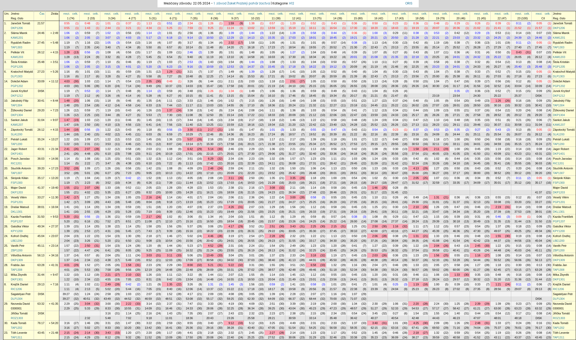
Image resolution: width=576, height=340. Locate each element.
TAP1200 (16, 144)
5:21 (210, 265)
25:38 (456, 76)
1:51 (231, 52)
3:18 (313, 255)
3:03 (149, 255)
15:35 (271, 37)
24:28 (353, 124)
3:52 (67, 168)
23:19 (435, 95)
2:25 (87, 115)
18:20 (374, 28)
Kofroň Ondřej (19, 236)
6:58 (313, 265)
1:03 (169, 62)
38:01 (40, 207)
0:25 (395, 284)
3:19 (231, 236)
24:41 (353, 279)
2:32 (231, 42)
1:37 (210, 71)
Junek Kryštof (19, 91)
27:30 (250, 153)
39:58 (435, 250)
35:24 (40, 139)
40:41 (456, 250)
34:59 (497, 144)
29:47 (394, 182)
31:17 (456, 86)
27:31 (312, 163)
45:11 (40, 245)
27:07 (435, 105)
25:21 (292, 211)
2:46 (190, 52)
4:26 (231, 207)
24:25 (497, 37)
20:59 (333, 76)
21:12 (312, 115)
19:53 (250, 182)
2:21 (293, 149)
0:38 (416, 32)
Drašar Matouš (20, 207)
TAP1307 (16, 173)
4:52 (210, 245)
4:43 (108, 202)
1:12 (375, 110)
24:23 (271, 192)
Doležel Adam (19, 81)
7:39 (169, 182)
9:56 (128, 269)
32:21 (415, 211)
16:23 (250, 134)
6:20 (108, 86)
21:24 (209, 250)
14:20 (230, 47)
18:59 (230, 192)
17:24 (271, 134)
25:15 (312, 86)
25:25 (312, 202)
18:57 (292, 134)
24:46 (40, 32)
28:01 (456, 105)
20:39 (333, 134)
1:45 (149, 120)
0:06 (539, 120)
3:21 (128, 28)
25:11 (476, 134)
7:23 (128, 173)
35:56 (394, 153)
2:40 (87, 134)
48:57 (353, 308)
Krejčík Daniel (19, 284)
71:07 (353, 298)
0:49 (334, 91)
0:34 (395, 110)
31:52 (415, 182)
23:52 (271, 173)
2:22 (87, 163)
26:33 (312, 211)
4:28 (128, 57)
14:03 (189, 86)
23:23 (435, 66)
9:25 (210, 28)
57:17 (435, 308)
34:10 (456, 163)
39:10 (353, 231)
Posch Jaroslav (20, 158)
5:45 (149, 57)
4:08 (231, 294)
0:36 (354, 23)
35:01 (497, 182)
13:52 (209, 182)
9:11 (149, 153)
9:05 (149, 173)
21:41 (497, 28)
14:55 (230, 105)
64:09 (271, 298)
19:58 (292, 289)
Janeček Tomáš (20, 23)
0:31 (477, 52)
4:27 (128, 76)
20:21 (374, 37)
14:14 (230, 76)
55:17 (209, 298)
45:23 (312, 308)
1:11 (108, 71)
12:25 (209, 76)
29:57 (456, 279)
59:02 (435, 269)
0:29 (457, 23)
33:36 (333, 153)
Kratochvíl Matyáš (22, 71)
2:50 (87, 124)
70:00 (333, 298)
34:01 (476, 144)
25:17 (415, 115)
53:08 (189, 298)
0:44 (334, 32)
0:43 (334, 23)
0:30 (395, 42)
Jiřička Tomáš (19, 313)
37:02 (250, 269)
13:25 (209, 124)
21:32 (312, 105)
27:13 (415, 124)
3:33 (190, 100)
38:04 (394, 240)
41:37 (40, 187)
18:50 (250, 279)
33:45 (333, 250)
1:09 (169, 52)
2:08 (251, 110)
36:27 (435, 173)
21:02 (476, 28)
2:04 (210, 197)
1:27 (293, 52)
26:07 (518, 134)
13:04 (189, 279)
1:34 (210, 42)
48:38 (374, 260)
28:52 (497, 115)
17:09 (189, 260)
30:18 (456, 221)
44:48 (497, 250)
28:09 (209, 269)
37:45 (333, 231)
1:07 (169, 42)
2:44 (108, 28)
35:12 (518, 182)
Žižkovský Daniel (21, 110)
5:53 (149, 115)
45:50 (333, 260)
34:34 (456, 211)
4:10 (108, 124)
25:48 (40, 62)
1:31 (293, 42)
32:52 (497, 86)
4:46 (128, 144)
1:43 (87, 28)
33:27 (40, 197)
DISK (41, 91)
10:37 (168, 86)
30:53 (415, 144)
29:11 (456, 124)
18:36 (271, 105)
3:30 (190, 129)
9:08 (149, 240)
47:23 (333, 308)
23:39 (374, 289)
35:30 (312, 231)
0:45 (477, 149)
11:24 (230, 28)
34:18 (353, 153)
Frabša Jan (18, 265)
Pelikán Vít (17, 52)
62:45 (497, 269)
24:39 (518, 37)
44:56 (518, 240)
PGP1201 (17, 202)
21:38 (271, 144)
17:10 (250, 105)
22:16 (374, 134)
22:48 (189, 269)
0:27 (395, 52)
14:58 (250, 57)
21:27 (271, 202)
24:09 (435, 134)
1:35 (149, 100)
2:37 (210, 207)
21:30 (353, 47)
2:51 (293, 81)
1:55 (67, 187)
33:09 (40, 81)
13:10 (230, 57)
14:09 (148, 308)
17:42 (209, 163)
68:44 (312, 298)
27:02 (456, 289)
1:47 (67, 120)
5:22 (231, 265)
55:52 (497, 260)
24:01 (456, 57)
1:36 (210, 32)
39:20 (40, 168)
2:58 (108, 294)
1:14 (149, 32)
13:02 (250, 28)
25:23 (415, 289)
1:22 (272, 32)
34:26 (353, 250)
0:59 (87, 32)
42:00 (374, 231)
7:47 (190, 303)
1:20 (293, 23)
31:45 (394, 192)
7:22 (169, 163)
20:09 (353, 66)
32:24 (415, 163)
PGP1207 (17, 221)
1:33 (293, 62)
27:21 (456, 115)
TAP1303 (16, 47)
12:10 (168, 221)
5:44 (128, 289)
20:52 (333, 47)
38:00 (476, 173)
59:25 (230, 298)
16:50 (209, 221)
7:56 (169, 124)
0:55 (67, 23)
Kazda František (21, 216)
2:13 (87, 289)
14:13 (250, 37)
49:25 (518, 231)
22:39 (394, 134)
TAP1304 (16, 105)
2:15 (251, 100)
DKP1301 (17, 279)
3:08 (272, 187)
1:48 (251, 52)
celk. (75, 13)
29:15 (374, 144)
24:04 (394, 289)
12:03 (168, 260)
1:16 (87, 42)
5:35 (108, 192)
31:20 (497, 279)
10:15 (189, 95)
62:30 (250, 298)
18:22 (312, 66)
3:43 (293, 226)
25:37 (518, 95)
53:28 (456, 260)
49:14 (394, 260)
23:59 (374, 115)
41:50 (476, 153)
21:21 (374, 95)
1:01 (108, 23)
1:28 (293, 32)
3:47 (108, 163)
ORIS (408, 3)
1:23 (313, 158)
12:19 (148, 269)
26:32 (394, 279)
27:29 (497, 47)
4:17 (231, 226)
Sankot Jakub (19, 120)
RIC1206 (16, 289)
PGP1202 (17, 86)
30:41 (40, 100)
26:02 (415, 105)
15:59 (230, 124)
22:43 (374, 47)
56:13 (40, 255)
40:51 (86, 298)
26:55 (353, 86)
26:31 (250, 231)
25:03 (292, 182)
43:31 (40, 149)
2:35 (87, 47)
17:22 (250, 115)
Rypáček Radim (21, 42)
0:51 (169, 23)
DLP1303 (16, 76)
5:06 (87, 86)
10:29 (189, 134)
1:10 (108, 62)
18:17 (271, 289)
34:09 (476, 182)
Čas (41, 13)
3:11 (231, 178)
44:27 (415, 231)
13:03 (209, 105)
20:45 (250, 221)
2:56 (190, 32)
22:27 (333, 105)
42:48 (292, 269)
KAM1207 (17, 124)
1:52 (231, 100)
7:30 (169, 115)
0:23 (395, 23)
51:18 (333, 269)
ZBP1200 (16, 250)
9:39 (169, 231)
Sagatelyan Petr (21, 294)
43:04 (292, 308)
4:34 (149, 28)
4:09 (190, 168)
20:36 (456, 28)
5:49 (128, 260)
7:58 (108, 269)
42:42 (476, 240)
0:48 (87, 23)
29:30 (415, 202)
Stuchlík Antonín (21, 168)
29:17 (374, 182)
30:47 (394, 173)
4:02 (108, 134)
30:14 (374, 173)
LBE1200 (16, 240)
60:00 (456, 269)
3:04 (231, 255)
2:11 (231, 81)
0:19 (518, 236)
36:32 (394, 250)
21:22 (353, 134)
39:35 (415, 240)
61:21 (476, 308)
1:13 (149, 23)
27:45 (40, 42)
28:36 (394, 86)
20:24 (292, 105)
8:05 (128, 250)
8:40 (169, 289)
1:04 (313, 52)
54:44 (476, 260)
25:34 (312, 144)
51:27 (374, 308)
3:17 (190, 42)
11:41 (209, 95)
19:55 (312, 47)
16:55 (230, 279)
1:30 (128, 236)
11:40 (189, 124)
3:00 (293, 197)
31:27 (292, 153)
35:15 (518, 144)
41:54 (456, 240)
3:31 (251, 265)
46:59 (148, 298)
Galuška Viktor (20, 226)
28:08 (374, 86)
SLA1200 (16, 134)
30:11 (394, 211)
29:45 (353, 163)
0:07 (539, 32)
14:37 (250, 66)
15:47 (209, 86)
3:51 (190, 158)
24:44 (456, 134)
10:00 (168, 192)
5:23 (190, 245)
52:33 (435, 260)
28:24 (415, 221)
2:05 (87, 37)
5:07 (190, 139)
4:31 (108, 231)
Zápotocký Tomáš (22, 129)
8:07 (169, 144)
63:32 (40, 303)
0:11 (518, 23)
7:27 (169, 76)
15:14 (230, 115)
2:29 (251, 149)
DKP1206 (17, 28)
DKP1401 (17, 153)
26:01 (374, 279)
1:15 (169, 120)
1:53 (210, 187)
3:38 (190, 110)
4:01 (128, 66)
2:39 (477, 303)
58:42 (456, 308)
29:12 (518, 115)
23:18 (353, 105)
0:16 (518, 100)
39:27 (66, 294)
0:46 (128, 62)
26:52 (333, 144)
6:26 (149, 182)
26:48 (312, 173)
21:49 (292, 279)
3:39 (293, 303)
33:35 (456, 182)
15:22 (230, 289)
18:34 (312, 57)
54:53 (415, 308)
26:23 (435, 289)
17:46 (292, 95)
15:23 (209, 202)
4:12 (108, 105)
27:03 (497, 76)
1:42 (210, 110)
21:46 (394, 66)
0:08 (539, 62)
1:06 (67, 32)
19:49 (230, 211)
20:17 (353, 95)
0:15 (518, 71)
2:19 (498, 207)
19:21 (353, 37)
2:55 (87, 211)
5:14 (210, 149)
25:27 (497, 66)
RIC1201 (16, 163)
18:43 (394, 28)
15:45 (271, 66)
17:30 (353, 28)
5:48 (128, 202)
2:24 (87, 57)
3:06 (190, 216)
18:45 (333, 37)
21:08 (374, 57)
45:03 (518, 250)
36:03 (40, 158)
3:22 (190, 274)
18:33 (271, 115)
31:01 (435, 202)
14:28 (189, 192)
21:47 (394, 95)
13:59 (271, 28)
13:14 (189, 144)
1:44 (251, 32)
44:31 (312, 260)
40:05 (435, 153)
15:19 (292, 28)
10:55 (127, 308)
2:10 (416, 207)
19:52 (312, 134)
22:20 (250, 173)
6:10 (108, 153)
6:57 (169, 47)
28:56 (497, 289)
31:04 (40, 120)
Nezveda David (20, 303)
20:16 (230, 163)
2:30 (375, 303)
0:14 (518, 32)
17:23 (271, 47)
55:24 (394, 269)
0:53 (436, 32)
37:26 (374, 240)
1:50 (231, 129)
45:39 (435, 231)
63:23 (518, 308)
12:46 (209, 134)
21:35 (394, 57)
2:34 (190, 23)
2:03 (251, 81)
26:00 (353, 221)
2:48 (210, 168)
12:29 (230, 37)
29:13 (40, 284)
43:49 (107, 298)
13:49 (209, 255)
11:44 (189, 182)
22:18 (415, 57)
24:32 (476, 57)
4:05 (190, 178)
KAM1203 (17, 57)
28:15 (353, 182)
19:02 (292, 76)
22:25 (415, 66)
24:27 (292, 202)
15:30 (209, 144)
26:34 (292, 192)
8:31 (149, 279)
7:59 (190, 28)
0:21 (518, 120)
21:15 (250, 192)
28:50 (476, 105)
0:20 (518, 110)
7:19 (149, 211)
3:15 (108, 66)
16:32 (189, 250)
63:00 (497, 308)
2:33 (293, 255)
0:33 (477, 71)
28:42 (333, 163)
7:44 (169, 105)
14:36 (230, 134)
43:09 (497, 153)
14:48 (168, 269)
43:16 (394, 231)
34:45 (476, 163)
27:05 (353, 202)
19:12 (333, 66)
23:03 (456, 37)
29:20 (40, 110)
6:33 (149, 105)
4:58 (128, 105)
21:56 (250, 211)
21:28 (415, 37)
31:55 (292, 240)
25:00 (435, 76)
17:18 (292, 66)
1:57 (293, 158)
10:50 (209, 37)
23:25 (435, 57)
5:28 (149, 95)
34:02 (230, 260)
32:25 (312, 250)
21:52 (518, 28)
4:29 (108, 211)
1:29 (169, 71)
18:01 (312, 37)
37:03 (250, 260)
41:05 (456, 153)
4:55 (108, 279)
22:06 (333, 115)
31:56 (476, 86)
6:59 (169, 134)
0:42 (457, 32)
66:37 (292, 298)
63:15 (518, 269)
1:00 (375, 32)
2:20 (416, 303)
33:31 (230, 269)
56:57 (415, 269)
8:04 (149, 202)
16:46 (168, 308)
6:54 (169, 57)
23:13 (394, 47)
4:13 (416, 168)
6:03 (149, 134)
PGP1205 (17, 66)
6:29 (210, 158)
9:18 (169, 202)
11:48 (209, 47)
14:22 (189, 173)
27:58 (476, 115)
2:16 (210, 139)
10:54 (168, 240)
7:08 (128, 153)
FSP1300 (16, 182)
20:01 (353, 57)
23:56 (415, 76)
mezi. (66, 13)
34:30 (333, 240)
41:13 (292, 260)
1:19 (67, 42)
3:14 (149, 303)
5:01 (87, 173)
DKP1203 (17, 192)
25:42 (292, 173)
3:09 (87, 202)
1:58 (251, 42)
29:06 (271, 153)
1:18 (272, 81)
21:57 (40, 23)
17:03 (292, 37)
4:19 (231, 303)
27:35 (476, 289)
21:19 (374, 66)
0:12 (518, 81)
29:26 (415, 86)
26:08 (292, 163)
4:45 (128, 134)
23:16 (415, 134)
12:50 (209, 115)
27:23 (40, 71)
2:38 (231, 187)
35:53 (374, 250)
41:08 (435, 240)
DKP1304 (17, 115)
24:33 (476, 66)
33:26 (435, 163)
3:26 (190, 81)
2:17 (87, 76)
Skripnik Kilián (19, 178)
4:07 (190, 207)
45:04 (40, 236)
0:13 (518, 62)
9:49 (149, 86)
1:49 (231, 71)
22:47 (353, 115)
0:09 (539, 91)
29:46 (476, 124)
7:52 (108, 221)
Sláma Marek (19, 32)
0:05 (539, 23)
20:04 (271, 279)
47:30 (476, 231)
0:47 (457, 81)
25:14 (435, 47)
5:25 (169, 28)
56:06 (518, 260)
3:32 (108, 57)
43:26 (476, 250)
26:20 (333, 202)
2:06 (231, 197)
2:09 (210, 294)
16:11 (312, 28)
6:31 (149, 144)
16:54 (333, 28)
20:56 (312, 289)
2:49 (293, 245)
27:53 (353, 144)
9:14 (190, 37)
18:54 (292, 47)
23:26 (292, 221)
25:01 (230, 153)
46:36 (456, 231)
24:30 (476, 95)
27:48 (312, 192)
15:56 (189, 240)
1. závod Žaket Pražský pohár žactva (242, 3)
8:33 (108, 308)
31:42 (394, 163)
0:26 (477, 23)
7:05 (128, 279)
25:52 (456, 47)
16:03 (271, 57)
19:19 (415, 28)
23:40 (333, 124)
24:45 (374, 105)
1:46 (210, 100)
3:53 (108, 144)
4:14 (128, 95)
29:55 (394, 144)
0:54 (128, 42)
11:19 (209, 57)
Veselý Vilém (19, 197)
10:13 (168, 173)
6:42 (190, 149)
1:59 (231, 23)
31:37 (456, 202)
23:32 (476, 37)
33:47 (435, 211)
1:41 (293, 71)
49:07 (497, 231)
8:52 (149, 260)
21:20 (292, 124)
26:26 (435, 115)
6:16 (87, 221)
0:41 (354, 110)
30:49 (476, 221)
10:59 (209, 66)
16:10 (271, 95)
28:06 (209, 308)
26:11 (476, 76)
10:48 (189, 76)
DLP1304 (16, 298)
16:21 (209, 192)
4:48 (87, 153)
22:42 (312, 124)
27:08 (374, 221)
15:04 (250, 95)
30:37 (497, 124)
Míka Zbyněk (19, 274)
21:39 (353, 76)
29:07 (518, 289)
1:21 (149, 284)
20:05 (250, 202)
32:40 (312, 153)
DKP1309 (17, 260)
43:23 (518, 153)
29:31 (353, 192)
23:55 (415, 47)
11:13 (189, 163)
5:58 (149, 76)
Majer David (18, 187)
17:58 (230, 86)
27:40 (518, 47)
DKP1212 (17, 95)
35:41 (497, 163)
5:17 (149, 37)
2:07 (87, 149)
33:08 (497, 202)
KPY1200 (17, 231)
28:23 (435, 124)
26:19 (250, 250)
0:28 (395, 81)
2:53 (190, 62)
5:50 (149, 47)
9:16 (190, 66)
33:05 (292, 231)
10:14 (189, 47)
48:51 (168, 298)
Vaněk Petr (18, 245)
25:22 (497, 57)
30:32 (518, 105)
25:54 (497, 134)
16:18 (250, 47)
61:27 (476, 269)
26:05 (518, 57)
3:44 (108, 115)
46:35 (353, 260)
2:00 (334, 303)
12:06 (189, 289)
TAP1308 (16, 269)
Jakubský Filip (19, 100)
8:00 (190, 265)
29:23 (271, 240)
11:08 (189, 115)
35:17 (40, 178)
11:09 (168, 250)
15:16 (189, 221)
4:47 (87, 250)
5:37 (190, 226)
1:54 (231, 62)
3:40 (108, 47)
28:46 (333, 192)
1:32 (149, 158)
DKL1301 (16, 211)
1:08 (108, 52)
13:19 (189, 202)
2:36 (251, 197)
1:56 (293, 207)
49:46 (312, 269)
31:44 (518, 221)
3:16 (108, 313)
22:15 (209, 153)
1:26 (210, 23)
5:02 (190, 236)
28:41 (394, 202)
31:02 (292, 250)
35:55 (518, 163)
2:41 (67, 149)
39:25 (271, 308)
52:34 (353, 269)
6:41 (149, 124)
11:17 (189, 105)
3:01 (251, 255)
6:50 (128, 240)
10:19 (168, 153)
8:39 (169, 211)
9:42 (169, 279)
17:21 (271, 76)
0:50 (375, 23)
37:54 (415, 153)
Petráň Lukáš (19, 139)
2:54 (87, 105)
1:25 (108, 158)
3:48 (190, 91)
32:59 (435, 182)
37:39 (497, 211)
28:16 (353, 211)
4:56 (128, 124)
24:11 (271, 163)
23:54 (456, 95)
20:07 (435, 28)
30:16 (497, 105)
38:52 (497, 173)
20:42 (209, 240)
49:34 (40, 226)
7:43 (149, 231)
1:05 (108, 42)
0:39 (498, 23)
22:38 (353, 289)
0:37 (128, 23)
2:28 (231, 139)
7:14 (128, 86)
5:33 (87, 308)
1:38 (251, 23)
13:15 (230, 95)
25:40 (518, 66)
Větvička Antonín (21, 255)
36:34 (250, 308)
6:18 (169, 37)
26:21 (312, 182)
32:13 (476, 202)
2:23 (251, 139)
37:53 (518, 211)
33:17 (312, 240)
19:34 (333, 95)
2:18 (149, 236)
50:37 (415, 260)
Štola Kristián (19, 62)
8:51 (128, 221)
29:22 (271, 231)
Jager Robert (19, 149)
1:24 (375, 120)
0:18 (518, 226)
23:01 (312, 279)
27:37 (394, 221)
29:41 (374, 211)
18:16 (250, 124)
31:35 (497, 221)
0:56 (128, 32)
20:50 (394, 37)
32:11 (435, 144)
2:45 (477, 245)
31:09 (374, 163)
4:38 (128, 163)
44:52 (127, 298)
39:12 (518, 173)
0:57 (272, 23)
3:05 (251, 294)
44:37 (497, 240)
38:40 (271, 260)
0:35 (457, 91)
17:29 (230, 202)
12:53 (230, 66)
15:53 (250, 76)
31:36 (518, 279)
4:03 (128, 37)
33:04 (518, 86)
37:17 (456, 173)
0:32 (477, 62)
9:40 (190, 57)
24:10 (292, 86)
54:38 (374, 269)
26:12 (40, 52)
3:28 (108, 76)
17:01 (189, 153)
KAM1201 (17, 37)
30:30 (435, 86)
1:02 (108, 32)
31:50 (40, 216)
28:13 (271, 250)
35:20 (476, 211)
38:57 (271, 269)
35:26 (374, 153)
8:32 (149, 192)
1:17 (149, 52)
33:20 (518, 202)
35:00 (415, 173)
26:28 (476, 47)
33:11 (456, 144)
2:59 (231, 168)
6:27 (169, 95)
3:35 (293, 178)
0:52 (313, 23)
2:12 (87, 95)
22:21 (435, 37)
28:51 (353, 173)
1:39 (231, 32)
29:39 (435, 221)
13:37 (209, 289)
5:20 (149, 66)
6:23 (169, 66)
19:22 (333, 57)
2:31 (87, 144)
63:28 (40, 265)
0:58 (313, 32)
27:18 (518, 76)
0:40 (354, 71)
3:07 (108, 37)
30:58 (518, 124)
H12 (291, 3)
